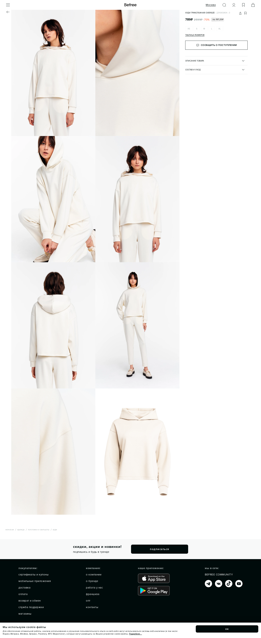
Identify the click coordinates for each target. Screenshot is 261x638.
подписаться (159, 549)
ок (227, 629)
